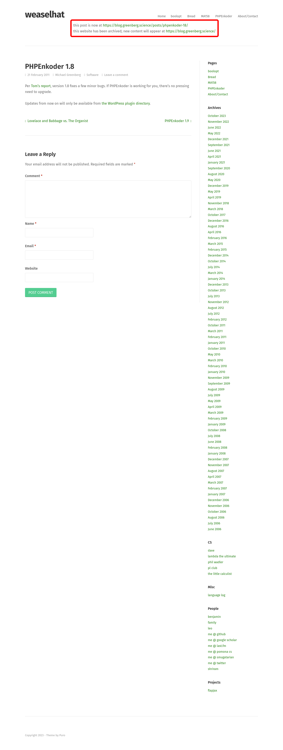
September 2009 (219, 383)
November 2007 (218, 465)
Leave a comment (116, 75)
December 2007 (218, 459)
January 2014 (216, 279)
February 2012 (217, 319)
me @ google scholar (222, 640)
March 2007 (215, 482)
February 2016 (217, 238)
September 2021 (219, 145)
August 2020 (216, 174)
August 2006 (216, 517)
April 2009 (215, 407)
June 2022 (214, 127)
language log (216, 595)
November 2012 (218, 302)
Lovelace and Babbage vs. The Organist (57, 121)
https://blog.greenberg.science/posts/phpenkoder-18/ (145, 25)
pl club (212, 568)
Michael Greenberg (68, 75)
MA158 (205, 16)
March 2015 (215, 244)
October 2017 (216, 215)
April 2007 (214, 477)
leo (210, 628)
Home (162, 16)
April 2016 (214, 232)
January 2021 (216, 162)
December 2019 (218, 186)
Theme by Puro (55, 735)
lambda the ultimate (222, 556)
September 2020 (219, 168)
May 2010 (214, 354)
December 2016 (218, 221)
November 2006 (218, 506)
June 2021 (214, 151)
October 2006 (217, 512)
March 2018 (215, 209)
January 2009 (217, 424)
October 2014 (217, 261)
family (212, 622)
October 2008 (217, 430)
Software (92, 75)
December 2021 (218, 139)
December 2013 (218, 284)
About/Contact (248, 16)
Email (30, 246)
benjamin (214, 617)
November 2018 (218, 203)
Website (31, 268)
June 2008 (214, 442)
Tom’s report (41, 86)
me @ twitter (217, 663)
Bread (191, 16)
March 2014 (215, 273)
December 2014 (218, 255)
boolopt (176, 16)
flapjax (212, 690)
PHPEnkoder (223, 16)
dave (211, 550)
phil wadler (215, 562)
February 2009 (217, 418)
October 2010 (217, 349)
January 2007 (216, 494)
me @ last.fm (217, 646)
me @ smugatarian (221, 657)
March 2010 (215, 360)
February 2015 (217, 250)
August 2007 (216, 471)
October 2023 (217, 116)
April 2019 (214, 197)
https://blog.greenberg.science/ (191, 31)
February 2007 (217, 488)
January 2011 (216, 343)
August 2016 (216, 226)
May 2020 (214, 180)
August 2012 (216, 308)
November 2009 (218, 378)
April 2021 (214, 157)
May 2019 (214, 191)
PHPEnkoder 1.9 (177, 121)
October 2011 (216, 325)
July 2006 (214, 523)
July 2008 (214, 436)
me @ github (217, 634)
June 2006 (214, 529)
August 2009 (216, 389)
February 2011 (217, 337)
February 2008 (217, 448)
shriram (213, 669)
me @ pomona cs (220, 652)
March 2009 (215, 413)
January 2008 (217, 453)
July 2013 (214, 296)
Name (30, 224)
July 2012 (214, 314)
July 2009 (214, 395)
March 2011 (215, 331)
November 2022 (218, 122)
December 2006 (218, 500)
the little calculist (220, 574)
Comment (33, 176)
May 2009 (214, 401)
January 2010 (216, 372)
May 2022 (214, 133)
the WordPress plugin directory (126, 103)
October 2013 (217, 290)
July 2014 (214, 267)
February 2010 (217, 366)
